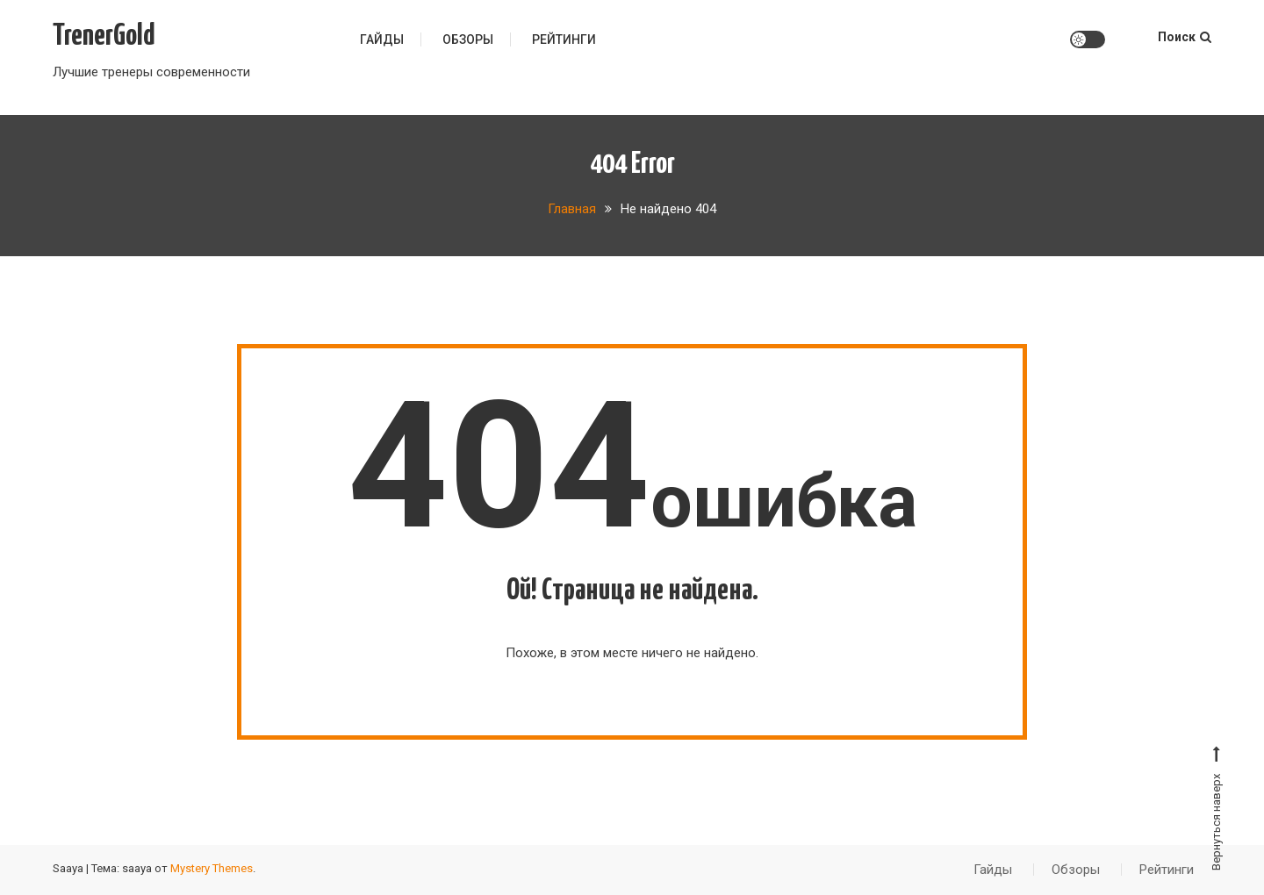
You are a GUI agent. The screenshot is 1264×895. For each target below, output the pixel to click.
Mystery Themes (211, 868)
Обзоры (467, 39)
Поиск (1184, 37)
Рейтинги (564, 39)
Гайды (382, 39)
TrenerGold (104, 36)
